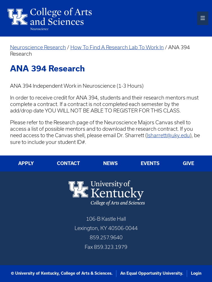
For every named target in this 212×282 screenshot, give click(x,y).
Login (196, 273)
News (110, 163)
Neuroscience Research (38, 47)
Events (150, 163)
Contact (68, 163)
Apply (26, 163)
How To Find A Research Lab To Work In (117, 47)
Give (188, 163)
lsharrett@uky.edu (168, 135)
